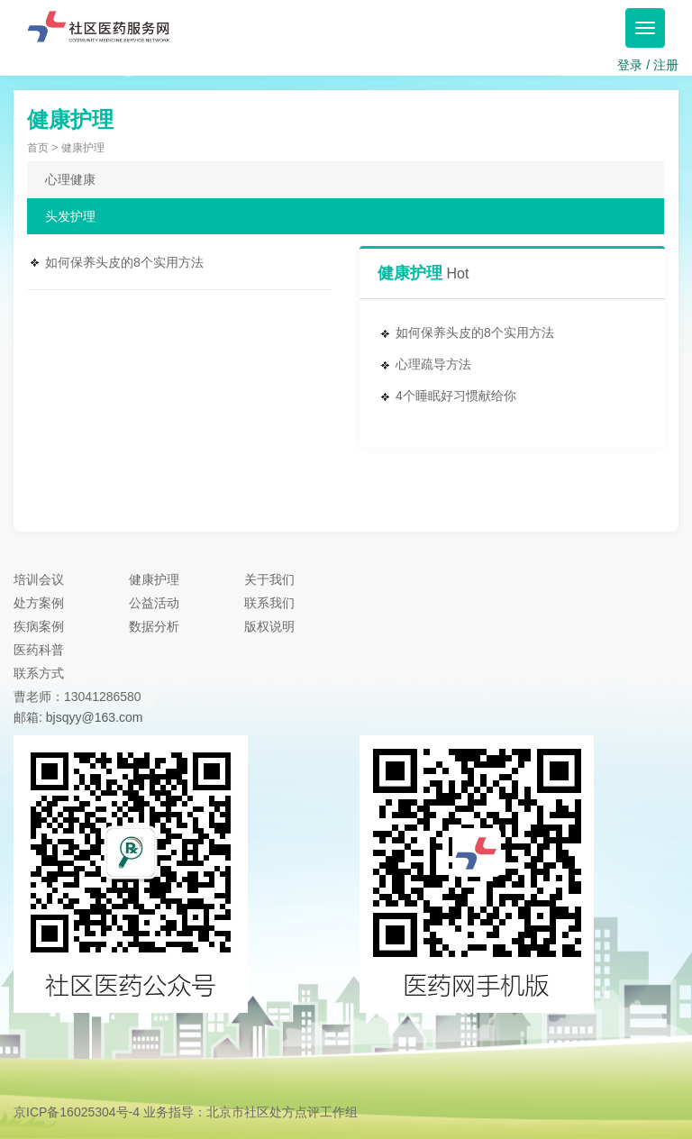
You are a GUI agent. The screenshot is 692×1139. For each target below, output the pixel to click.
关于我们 (269, 579)
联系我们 (269, 603)
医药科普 (39, 649)
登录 (629, 65)
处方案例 (39, 603)
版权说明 (269, 626)
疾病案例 (39, 626)
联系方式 (39, 673)
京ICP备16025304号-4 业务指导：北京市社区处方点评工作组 (186, 1112)
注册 (665, 65)
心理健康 (70, 179)
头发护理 (70, 216)
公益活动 (154, 603)
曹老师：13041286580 (77, 696)
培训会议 (39, 579)
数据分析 (154, 626)
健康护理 (154, 579)
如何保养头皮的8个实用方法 (124, 262)
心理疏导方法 (433, 364)
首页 (38, 147)
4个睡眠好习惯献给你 (456, 395)
